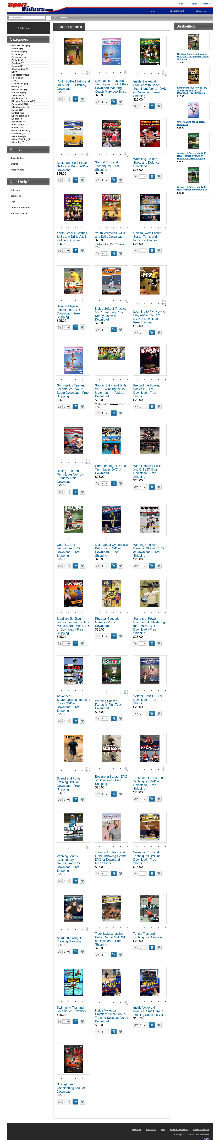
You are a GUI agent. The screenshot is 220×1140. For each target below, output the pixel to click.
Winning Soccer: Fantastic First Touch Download (109, 704)
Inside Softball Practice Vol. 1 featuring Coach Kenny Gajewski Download (110, 314)
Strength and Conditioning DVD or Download (71, 1088)
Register (194, 4)
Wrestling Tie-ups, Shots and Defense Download (146, 162)
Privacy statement (19, 213)
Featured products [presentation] (69, 27)
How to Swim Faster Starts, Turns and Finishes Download (147, 236)
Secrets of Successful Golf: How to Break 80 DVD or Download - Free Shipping (191, 156)
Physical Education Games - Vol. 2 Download (108, 622)
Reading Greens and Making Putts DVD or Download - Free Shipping (193, 56)
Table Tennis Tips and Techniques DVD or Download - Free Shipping (148, 783)
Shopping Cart (177, 11)
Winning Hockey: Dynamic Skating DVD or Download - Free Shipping (148, 550)
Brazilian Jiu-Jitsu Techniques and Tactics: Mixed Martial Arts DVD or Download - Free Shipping (73, 626)
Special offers (17, 158)
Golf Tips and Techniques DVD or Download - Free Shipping (70, 550)
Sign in (182, 4)
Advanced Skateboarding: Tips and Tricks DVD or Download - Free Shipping (73, 703)
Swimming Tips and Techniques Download (72, 1009)
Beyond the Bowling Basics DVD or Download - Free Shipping (147, 391)
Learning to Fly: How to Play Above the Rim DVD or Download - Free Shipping (149, 317)
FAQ (12, 202)
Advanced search (59, 18)
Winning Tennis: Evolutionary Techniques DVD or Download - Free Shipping (70, 863)
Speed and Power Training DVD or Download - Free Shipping (69, 784)
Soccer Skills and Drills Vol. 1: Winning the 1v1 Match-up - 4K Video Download (111, 391)
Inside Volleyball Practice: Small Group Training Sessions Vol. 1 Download (111, 1016)
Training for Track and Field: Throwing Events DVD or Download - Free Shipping (110, 858)
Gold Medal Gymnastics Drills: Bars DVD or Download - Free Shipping (111, 550)
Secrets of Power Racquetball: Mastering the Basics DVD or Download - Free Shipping (149, 626)
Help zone (15, 190)
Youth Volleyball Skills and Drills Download (110, 234)
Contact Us (201, 11)
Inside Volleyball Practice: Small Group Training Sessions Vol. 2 (149, 1011)
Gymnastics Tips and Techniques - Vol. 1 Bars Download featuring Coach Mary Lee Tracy (111, 86)
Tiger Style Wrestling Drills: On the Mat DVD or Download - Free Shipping (110, 939)
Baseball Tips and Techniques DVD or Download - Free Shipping (70, 312)
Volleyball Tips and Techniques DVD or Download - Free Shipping (146, 858)
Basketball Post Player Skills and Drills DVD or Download (73, 166)
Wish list (207, 4)
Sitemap (14, 164)
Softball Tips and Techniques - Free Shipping (107, 166)
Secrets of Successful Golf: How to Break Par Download (192, 188)
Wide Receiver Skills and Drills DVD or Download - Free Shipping (147, 471)
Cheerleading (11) (20, 69)
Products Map (17, 170)
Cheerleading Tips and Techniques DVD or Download (110, 469)
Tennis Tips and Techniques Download (148, 935)
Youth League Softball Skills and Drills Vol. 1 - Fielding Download (72, 236)
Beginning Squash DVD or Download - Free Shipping (111, 780)
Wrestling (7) (17, 142)
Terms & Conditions (20, 208)
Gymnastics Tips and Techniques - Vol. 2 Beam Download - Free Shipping (73, 391)
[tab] (69, 27)
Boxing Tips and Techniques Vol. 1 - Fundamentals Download (70, 476)
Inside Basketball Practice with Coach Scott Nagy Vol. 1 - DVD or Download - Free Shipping (149, 89)
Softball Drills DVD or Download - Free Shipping (147, 699)
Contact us (15, 196)
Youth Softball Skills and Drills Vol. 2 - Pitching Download (73, 85)
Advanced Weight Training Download (69, 939)
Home (152, 11)
